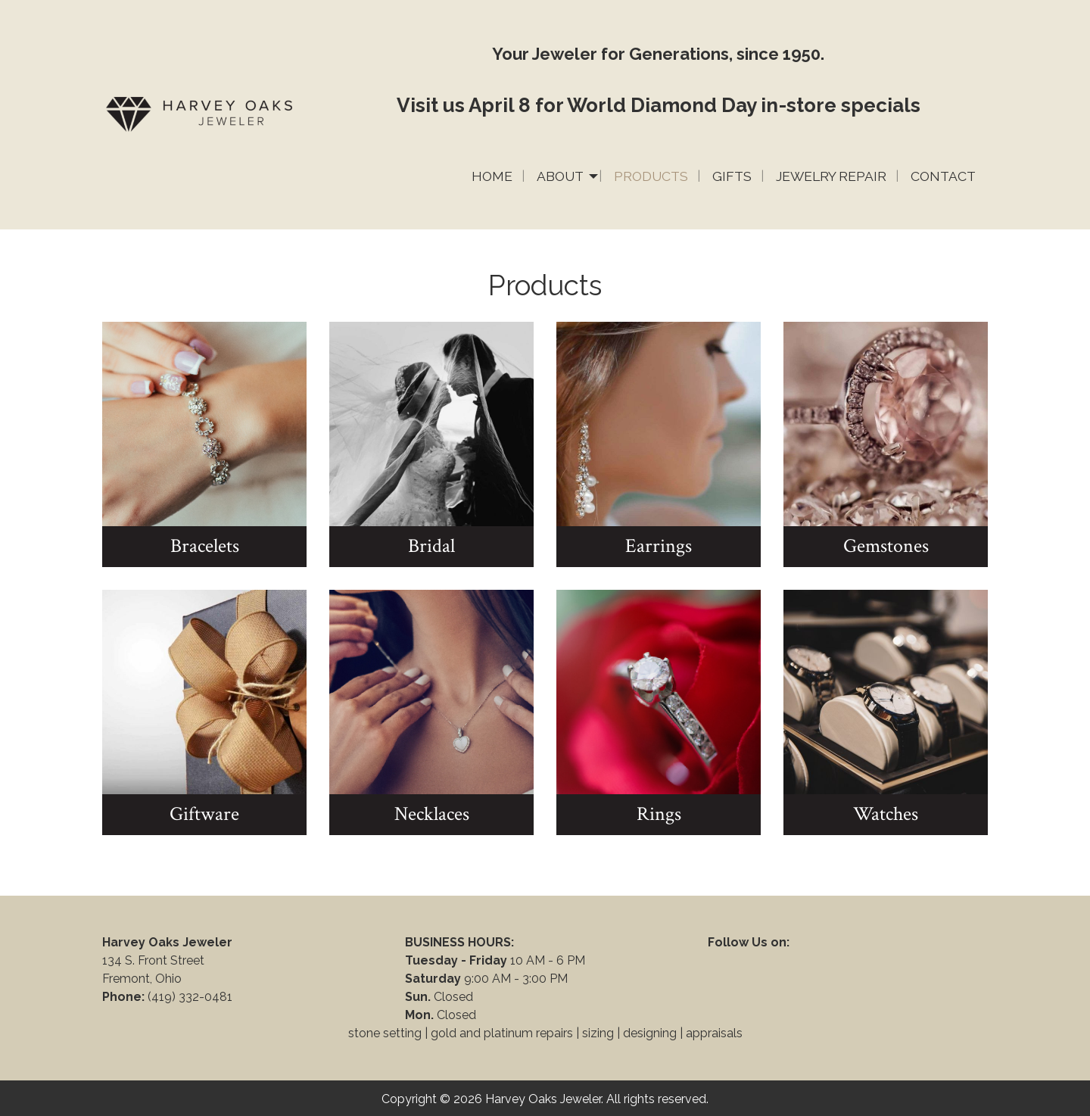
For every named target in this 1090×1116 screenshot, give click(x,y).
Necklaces (431, 814)
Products (651, 176)
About (560, 176)
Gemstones (886, 546)
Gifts (732, 176)
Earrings (658, 546)
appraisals (714, 1033)
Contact (943, 176)
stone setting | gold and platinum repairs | (463, 1033)
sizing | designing (629, 1033)
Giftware (204, 814)
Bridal (431, 546)
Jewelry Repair (831, 176)
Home (492, 176)
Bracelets (204, 546)
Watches (885, 814)
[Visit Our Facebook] (720, 960)
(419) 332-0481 (191, 997)
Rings (659, 814)
